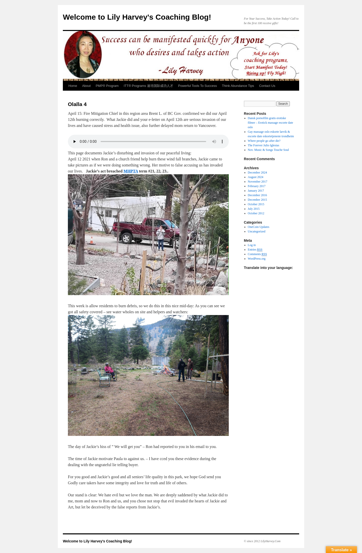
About (86, 86)
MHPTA (130, 171)
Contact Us (267, 86)
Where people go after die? (264, 141)
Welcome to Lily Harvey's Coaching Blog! (137, 17)
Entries (255, 250)
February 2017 (256, 186)
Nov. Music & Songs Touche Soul (268, 150)
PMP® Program (107, 86)
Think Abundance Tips (238, 86)
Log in (252, 245)
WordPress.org (256, 258)
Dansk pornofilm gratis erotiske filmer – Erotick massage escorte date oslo (270, 122)
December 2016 (257, 195)
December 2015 (257, 199)
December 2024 (257, 172)
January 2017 (256, 190)
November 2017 (257, 181)
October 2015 (256, 204)
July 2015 (254, 209)
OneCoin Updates (258, 227)
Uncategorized (256, 231)
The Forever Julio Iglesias (263, 145)
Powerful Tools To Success (197, 86)
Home (72, 86)
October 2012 (256, 213)
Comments (257, 254)
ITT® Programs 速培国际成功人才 (148, 86)
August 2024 (255, 177)
